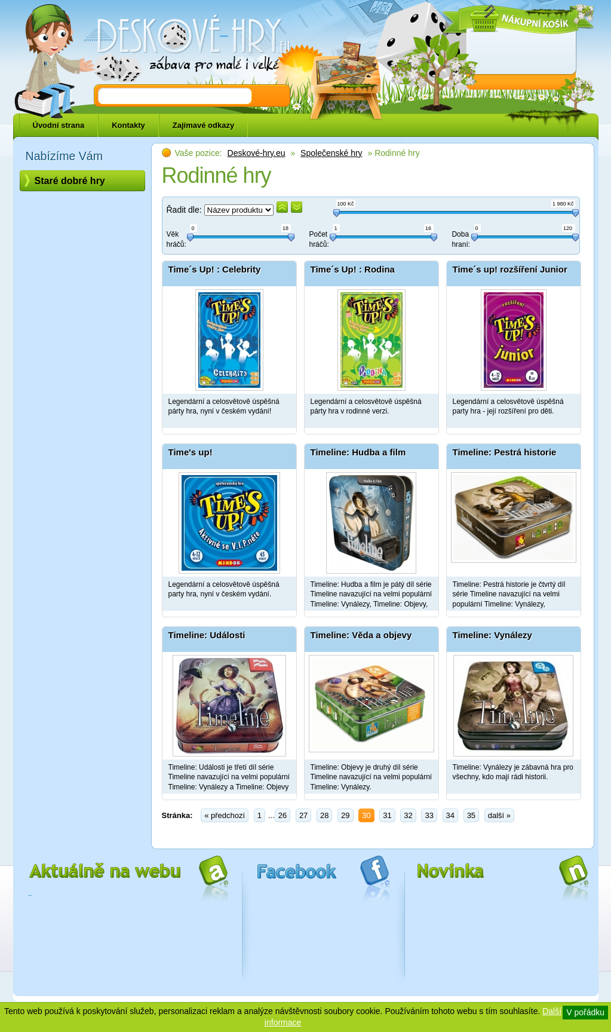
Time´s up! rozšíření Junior (510, 269)
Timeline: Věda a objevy (361, 635)
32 (408, 815)
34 (450, 815)
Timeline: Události (206, 635)
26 (282, 815)
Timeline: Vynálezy (492, 635)
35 (471, 815)
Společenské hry (331, 153)
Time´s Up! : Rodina (353, 269)
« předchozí (224, 815)
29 (345, 815)
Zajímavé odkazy (203, 125)
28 (324, 815)
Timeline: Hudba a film (358, 452)
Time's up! (190, 452)
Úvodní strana (59, 125)
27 (303, 815)
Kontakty (128, 125)
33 (429, 815)
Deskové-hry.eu (256, 153)
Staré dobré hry (70, 181)
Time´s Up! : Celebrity (214, 269)
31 (387, 815)
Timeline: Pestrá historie (505, 452)
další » (499, 815)
